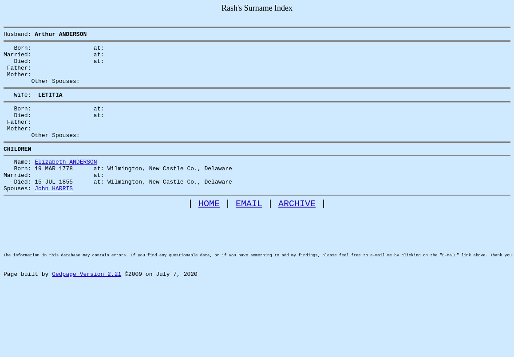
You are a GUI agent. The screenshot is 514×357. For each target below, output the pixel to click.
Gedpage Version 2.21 (86, 315)
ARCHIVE (297, 230)
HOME (209, 230)
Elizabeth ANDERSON (66, 181)
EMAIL (249, 230)
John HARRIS (54, 213)
